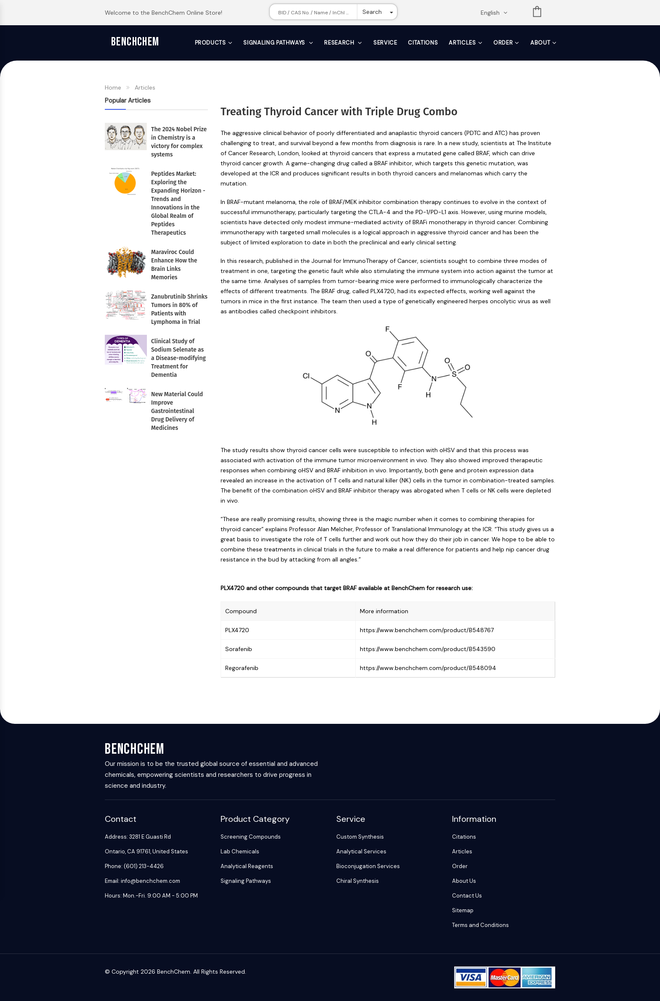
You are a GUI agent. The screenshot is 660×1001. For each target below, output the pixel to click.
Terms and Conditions (480, 925)
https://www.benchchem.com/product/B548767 (427, 630)
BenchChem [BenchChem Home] (135, 42)
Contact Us (467, 895)
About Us (464, 880)
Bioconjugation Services (368, 866)
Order (503, 42)
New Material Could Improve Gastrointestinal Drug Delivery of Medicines (177, 411)
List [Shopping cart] (537, 13)
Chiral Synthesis (357, 880)
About (540, 42)
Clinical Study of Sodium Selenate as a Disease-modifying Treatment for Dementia (178, 358)
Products (210, 42)
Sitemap (463, 910)
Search (372, 12)
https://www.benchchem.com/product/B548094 (428, 668)
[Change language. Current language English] (497, 12)
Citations (423, 42)
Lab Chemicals (240, 851)
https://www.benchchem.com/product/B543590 (427, 649)
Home (113, 87)
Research (340, 42)
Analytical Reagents (247, 866)
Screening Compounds (251, 836)
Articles (462, 42)
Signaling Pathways (274, 42)
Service (385, 42)
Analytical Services (361, 851)
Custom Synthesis (360, 836)
